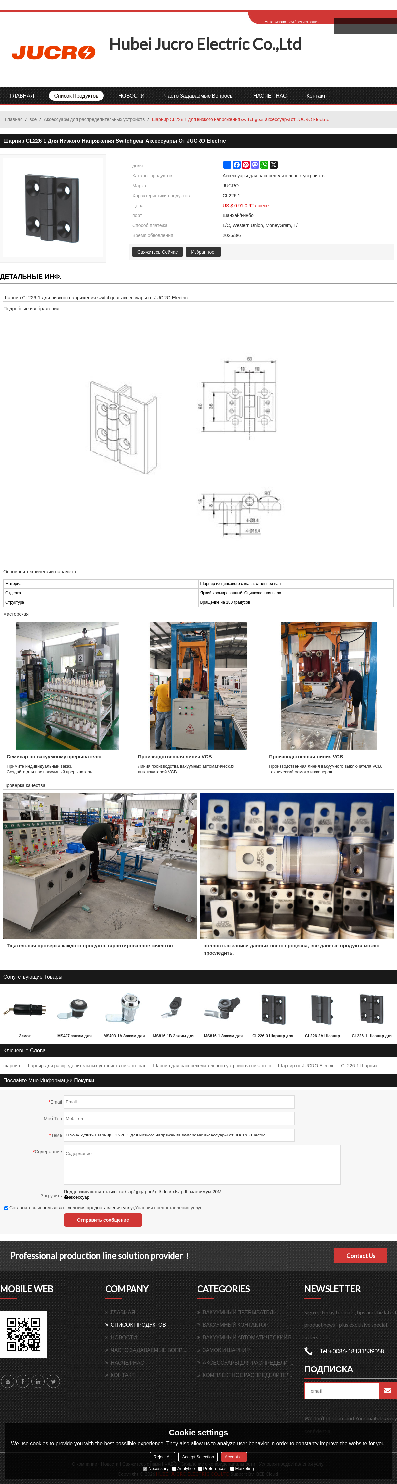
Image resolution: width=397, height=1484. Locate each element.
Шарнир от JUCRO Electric (306, 1065)
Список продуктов (76, 95)
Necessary (155, 1468)
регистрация (307, 21)
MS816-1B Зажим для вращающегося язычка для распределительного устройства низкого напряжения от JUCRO (174, 1037)
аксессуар (76, 1197)
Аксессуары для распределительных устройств (94, 119)
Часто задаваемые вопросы (199, 95)
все (33, 119)
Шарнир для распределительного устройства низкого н (212, 1065)
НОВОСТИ (131, 95)
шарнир (11, 1065)
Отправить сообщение (103, 1220)
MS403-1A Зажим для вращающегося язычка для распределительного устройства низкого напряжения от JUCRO (124, 1037)
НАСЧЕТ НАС (270, 95)
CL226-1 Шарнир (359, 1065)
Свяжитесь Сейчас (157, 252)
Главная (13, 119)
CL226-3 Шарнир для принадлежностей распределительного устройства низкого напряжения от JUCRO (273, 1037)
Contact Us (360, 1255)
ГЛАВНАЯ (22, 95)
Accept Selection (198, 1456)
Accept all (234, 1456)
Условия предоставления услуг (168, 1207)
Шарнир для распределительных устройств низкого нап (86, 1065)
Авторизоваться (279, 21)
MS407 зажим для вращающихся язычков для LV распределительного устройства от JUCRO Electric (74, 1037)
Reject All (162, 1456)
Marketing (242, 1468)
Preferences (212, 1468)
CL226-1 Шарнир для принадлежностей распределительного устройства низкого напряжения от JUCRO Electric (372, 1037)
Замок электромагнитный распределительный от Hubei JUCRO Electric (24, 1037)
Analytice (183, 1468)
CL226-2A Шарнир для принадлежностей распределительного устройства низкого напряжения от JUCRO (322, 1037)
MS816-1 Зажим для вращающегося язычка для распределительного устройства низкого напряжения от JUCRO (223, 1037)
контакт (316, 95)
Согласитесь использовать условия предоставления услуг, (103, 1207)
